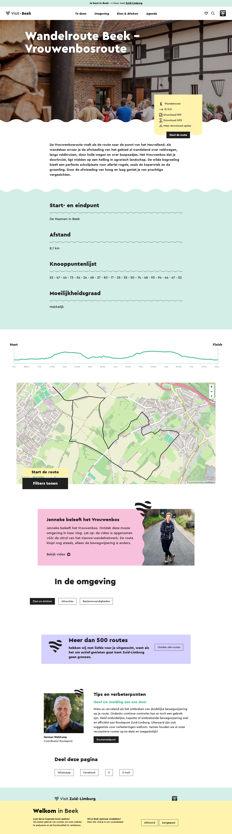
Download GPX (172, 120)
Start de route (178, 135)
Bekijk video (58, 554)
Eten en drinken (42, 601)
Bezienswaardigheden (96, 601)
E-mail (126, 772)
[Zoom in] (211, 386)
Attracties (67, 601)
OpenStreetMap (196, 482)
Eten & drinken (127, 13)
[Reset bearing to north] (211, 396)
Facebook (89, 772)
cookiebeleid (117, 822)
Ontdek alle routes (169, 647)
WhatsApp (64, 772)
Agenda (151, 13)
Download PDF (172, 115)
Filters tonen (45, 483)
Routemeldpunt (106, 739)
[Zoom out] (211, 391)
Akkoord (149, 822)
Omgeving (101, 13)
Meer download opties (177, 125)
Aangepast (168, 822)
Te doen (80, 13)
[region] (116, 433)
